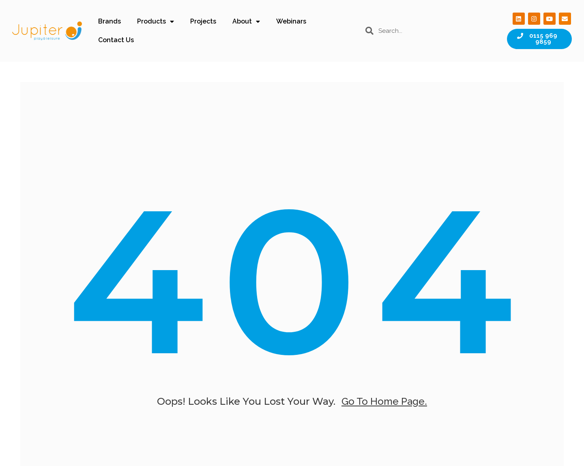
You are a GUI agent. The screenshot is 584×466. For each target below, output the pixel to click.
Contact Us (116, 40)
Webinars (291, 21)
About (246, 21)
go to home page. (384, 401)
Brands (109, 21)
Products (155, 21)
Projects (203, 21)
